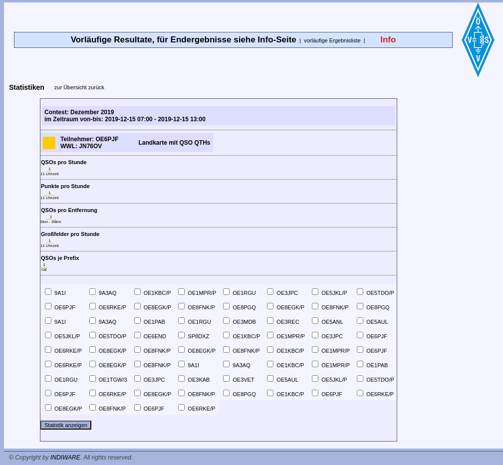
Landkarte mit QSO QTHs (174, 142)
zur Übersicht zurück (79, 87)
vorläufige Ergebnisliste (332, 40)
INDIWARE (65, 457)
